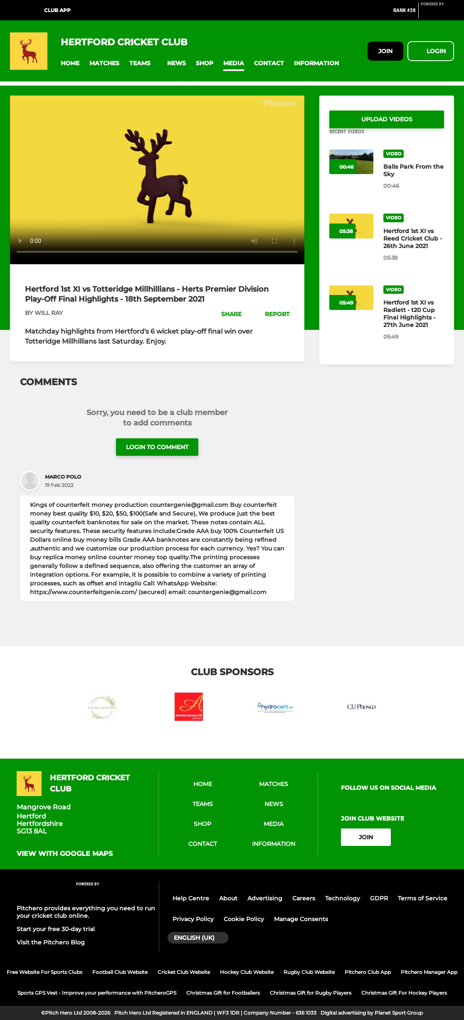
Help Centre (191, 898)
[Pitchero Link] (437, 14)
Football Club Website (120, 972)
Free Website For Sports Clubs (44, 972)
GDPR (379, 898)
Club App (57, 10)
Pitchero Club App (368, 972)
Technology (342, 898)
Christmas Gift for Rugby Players (310, 993)
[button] (70, 63)
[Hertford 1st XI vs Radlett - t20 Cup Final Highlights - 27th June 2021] (413, 324)
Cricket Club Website (184, 972)
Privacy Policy (193, 919)
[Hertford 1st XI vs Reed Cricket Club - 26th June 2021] (413, 248)
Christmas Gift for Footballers (223, 993)
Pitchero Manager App (429, 972)
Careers (303, 898)
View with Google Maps (65, 854)
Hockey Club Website (247, 972)
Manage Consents (301, 919)
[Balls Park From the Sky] (413, 180)
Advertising (264, 898)
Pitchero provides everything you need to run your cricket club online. (86, 911)
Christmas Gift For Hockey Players (404, 993)
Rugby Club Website (309, 972)
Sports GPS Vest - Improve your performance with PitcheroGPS (96, 993)
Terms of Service (422, 898)
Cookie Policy (244, 919)
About (228, 898)
